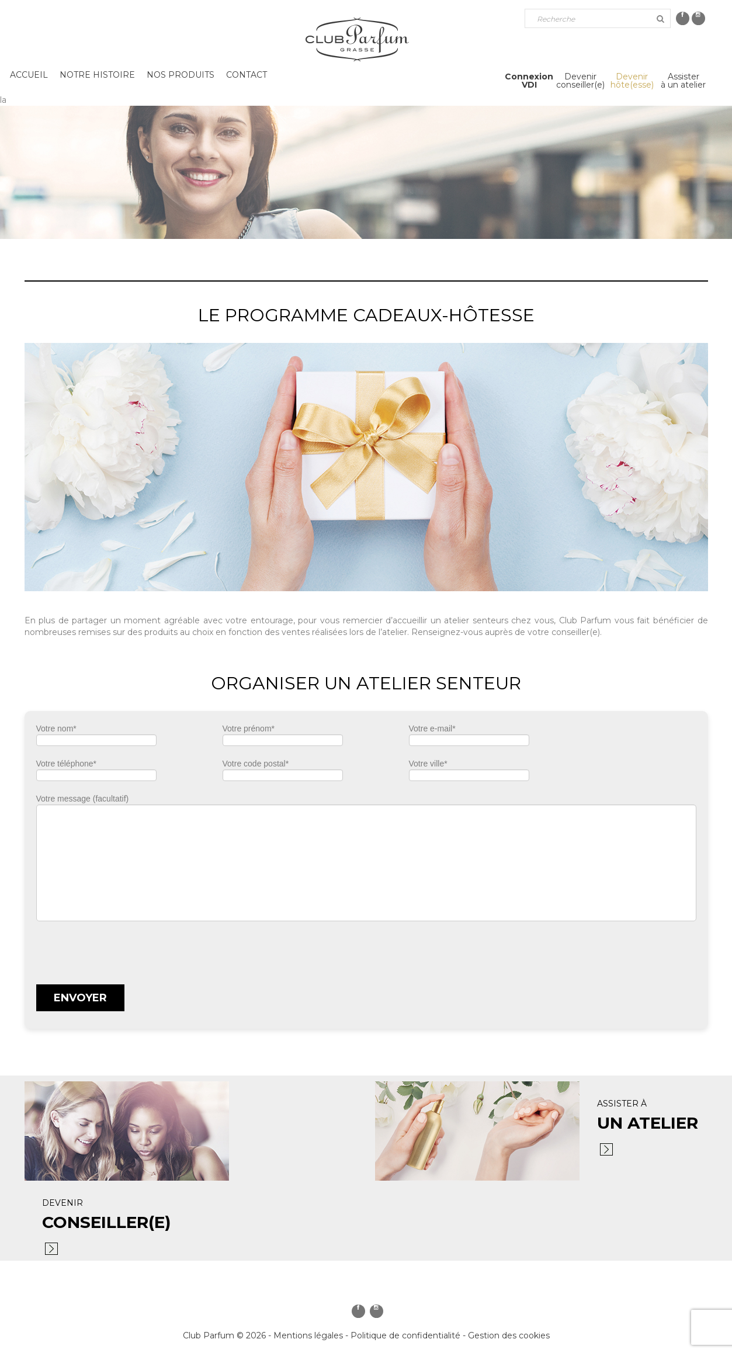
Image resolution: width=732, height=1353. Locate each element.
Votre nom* (96, 738)
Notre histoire (97, 75)
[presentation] (125, 950)
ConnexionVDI (529, 80)
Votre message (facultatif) (366, 857)
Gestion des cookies (509, 1335)
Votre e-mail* (469, 738)
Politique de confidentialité (405, 1335)
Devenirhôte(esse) (632, 80)
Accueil (29, 75)
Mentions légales (308, 1335)
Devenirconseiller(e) (580, 80)
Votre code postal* (283, 773)
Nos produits (180, 75)
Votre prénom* (283, 738)
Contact (246, 75)
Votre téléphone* (96, 773)
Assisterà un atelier (683, 80)
